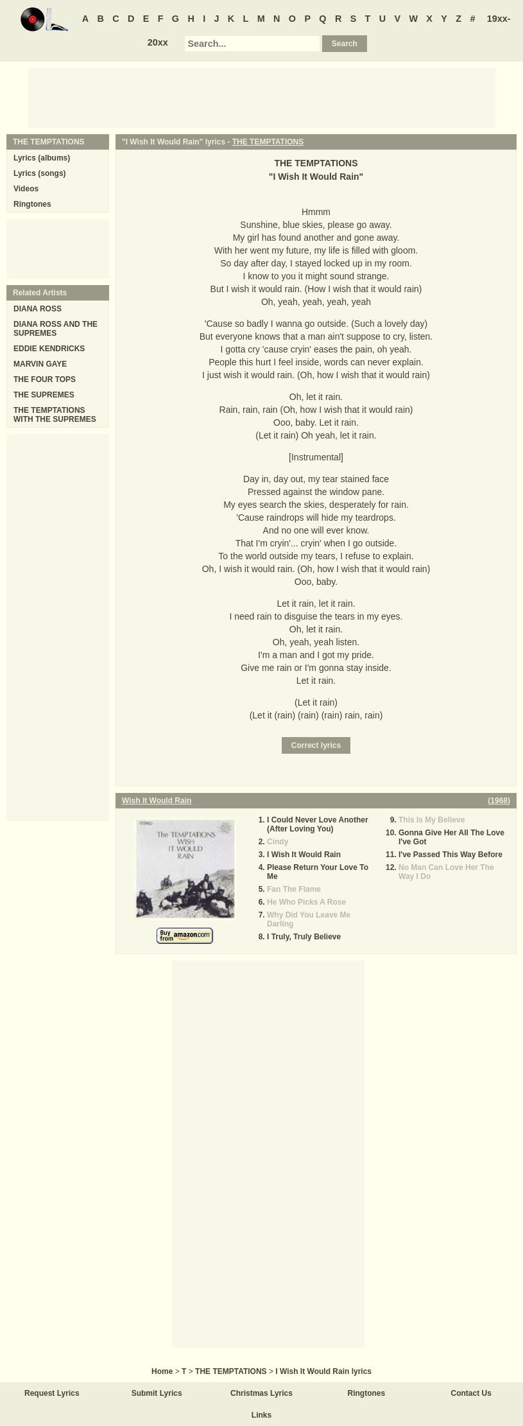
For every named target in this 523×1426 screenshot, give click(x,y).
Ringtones (32, 204)
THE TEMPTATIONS (268, 141)
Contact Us (471, 1393)
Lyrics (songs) (39, 173)
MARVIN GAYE (40, 364)
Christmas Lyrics (261, 1393)
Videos (26, 188)
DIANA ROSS (37, 308)
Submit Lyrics (157, 1393)
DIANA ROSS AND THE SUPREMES (55, 329)
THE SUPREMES (43, 394)
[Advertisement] (261, 97)
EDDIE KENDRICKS (49, 348)
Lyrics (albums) (41, 157)
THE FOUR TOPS (44, 379)
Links (261, 1415)
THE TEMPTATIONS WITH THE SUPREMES (54, 415)
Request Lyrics (52, 1393)
